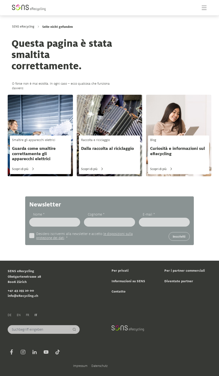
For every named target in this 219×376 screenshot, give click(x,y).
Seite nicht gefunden (57, 26)
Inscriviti (179, 236)
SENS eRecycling (23, 26)
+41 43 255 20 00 (21, 290)
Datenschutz (99, 366)
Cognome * (96, 214)
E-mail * (149, 214)
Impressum (80, 366)
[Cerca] (74, 329)
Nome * (39, 214)
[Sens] (29, 8)
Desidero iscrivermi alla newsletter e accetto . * (84, 236)
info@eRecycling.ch (23, 296)
